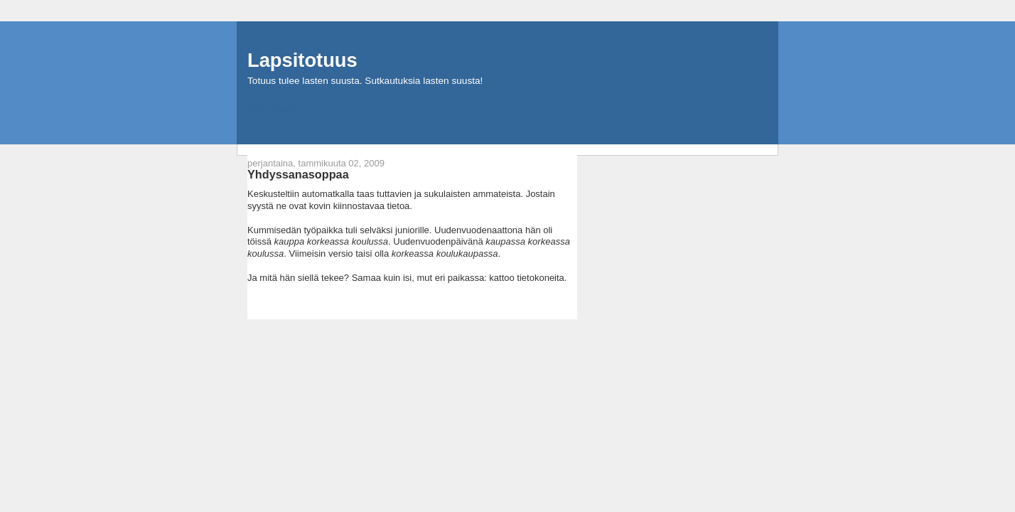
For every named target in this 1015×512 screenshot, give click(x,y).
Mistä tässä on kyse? (292, 108)
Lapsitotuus (302, 60)
